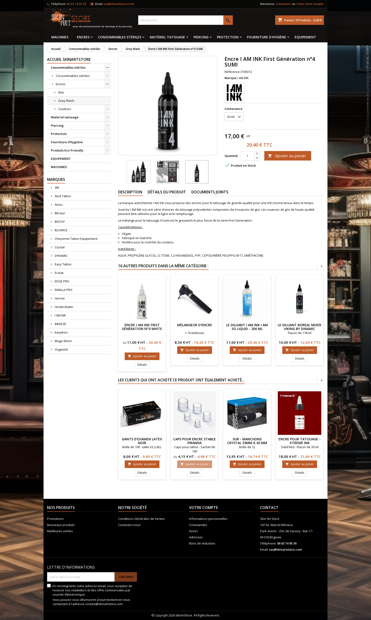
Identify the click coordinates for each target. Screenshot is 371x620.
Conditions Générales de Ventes (141, 519)
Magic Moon (63, 341)
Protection (227, 37)
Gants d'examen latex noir (142, 441)
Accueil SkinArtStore (69, 59)
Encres (83, 37)
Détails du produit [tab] (167, 192)
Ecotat (58, 273)
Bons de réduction (202, 543)
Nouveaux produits (61, 525)
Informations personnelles (208, 519)
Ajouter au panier (287, 155)
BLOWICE (60, 230)
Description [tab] (130, 192)
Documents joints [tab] (209, 192)
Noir (61, 92)
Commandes (198, 525)
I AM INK (60, 315)
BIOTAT (59, 221)
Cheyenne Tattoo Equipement (75, 238)
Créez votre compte (309, 4)
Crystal (59, 247)
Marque (231, 78)
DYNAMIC (61, 256)
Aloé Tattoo (62, 196)
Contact (269, 507)
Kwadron (61, 332)
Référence (232, 72)
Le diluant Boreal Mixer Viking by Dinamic (299, 327)
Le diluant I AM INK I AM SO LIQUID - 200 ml (247, 327)
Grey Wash (66, 100)
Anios (58, 204)
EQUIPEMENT (305, 37)
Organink (61, 349)
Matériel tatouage (167, 37)
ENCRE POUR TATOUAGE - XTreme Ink (299, 441)
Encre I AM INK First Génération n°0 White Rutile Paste (142, 329)
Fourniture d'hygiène (266, 37)
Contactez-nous (129, 525)
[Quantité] (247, 156)
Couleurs (64, 109)
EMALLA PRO (63, 290)
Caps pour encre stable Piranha (194, 441)
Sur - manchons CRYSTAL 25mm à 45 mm (247, 441)
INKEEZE (60, 324)
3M (56, 187)
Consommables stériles (119, 37)
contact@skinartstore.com (104, 604)
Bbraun (59, 213)
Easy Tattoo (62, 264)
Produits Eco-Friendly (67, 150)
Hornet (59, 298)
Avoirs (193, 531)
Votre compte (203, 507)
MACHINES (59, 37)
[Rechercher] (185, 20)
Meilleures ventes (60, 531)
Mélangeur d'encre (194, 325)
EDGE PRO (61, 281)
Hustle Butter (63, 307)
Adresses (196, 537)
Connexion (283, 4)
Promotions (55, 519)
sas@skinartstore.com (119, 4)
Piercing (201, 37)
